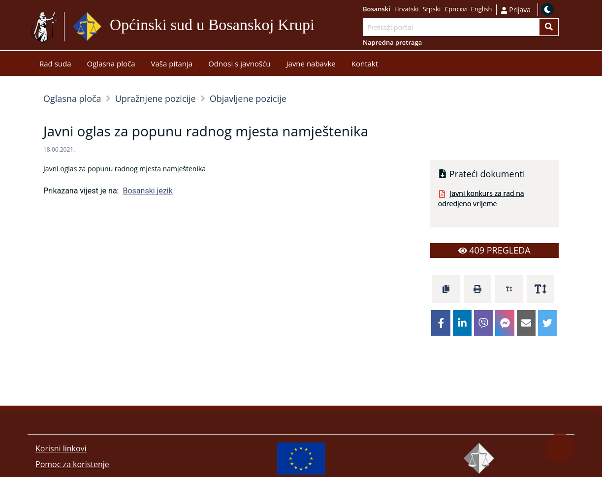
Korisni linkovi (61, 448)
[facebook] (440, 323)
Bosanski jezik (147, 190)
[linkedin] (462, 323)
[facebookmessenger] (504, 323)
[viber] (483, 323)
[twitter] (547, 323)
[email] (526, 323)
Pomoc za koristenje (72, 464)
